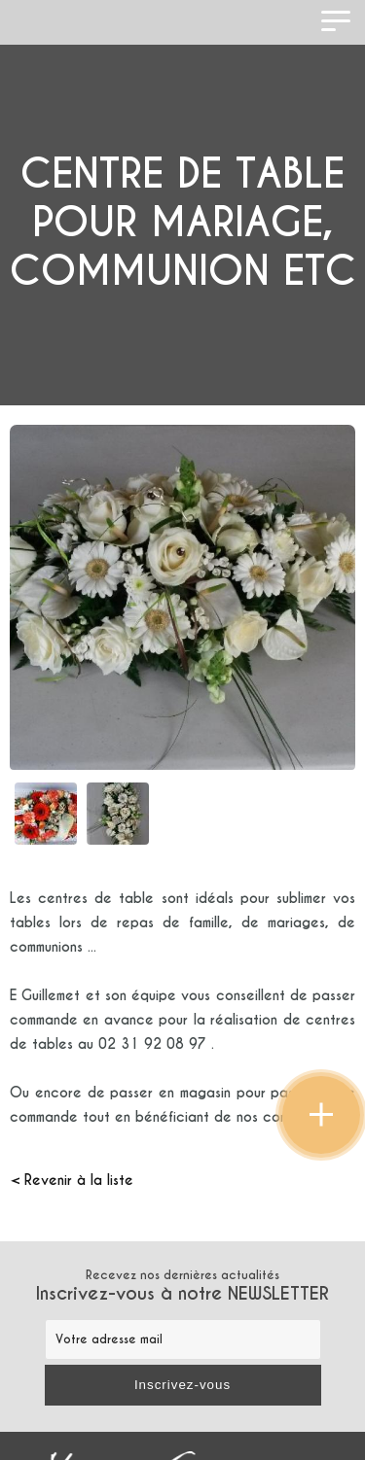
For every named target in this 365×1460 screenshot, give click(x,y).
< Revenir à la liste (71, 1180)
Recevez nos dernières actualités (182, 1286)
